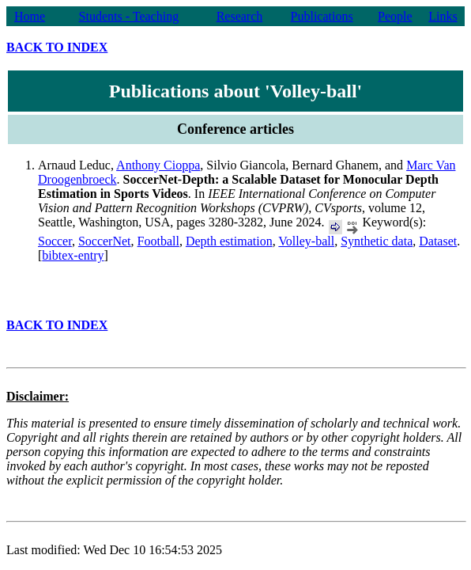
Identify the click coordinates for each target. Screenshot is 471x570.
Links (442, 16)
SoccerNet (104, 241)
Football (158, 241)
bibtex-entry (73, 255)
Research (240, 16)
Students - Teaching (129, 16)
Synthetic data (377, 241)
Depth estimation (229, 241)
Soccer (55, 241)
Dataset (438, 241)
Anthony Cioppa (158, 165)
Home (29, 16)
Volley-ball (306, 241)
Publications (322, 16)
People (395, 16)
